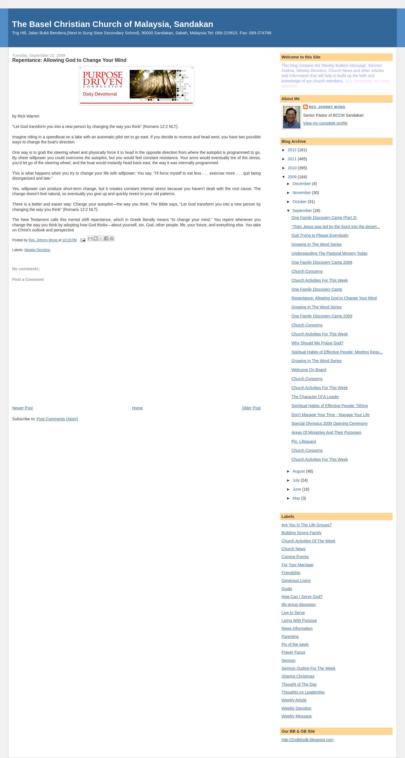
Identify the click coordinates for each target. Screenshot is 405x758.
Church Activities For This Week (320, 280)
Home (137, 408)
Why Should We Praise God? (317, 343)
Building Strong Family (301, 533)
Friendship (291, 572)
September (302, 210)
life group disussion (299, 604)
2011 (293, 159)
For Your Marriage (297, 565)
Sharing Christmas (298, 676)
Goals (287, 588)
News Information (297, 628)
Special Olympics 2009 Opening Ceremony (330, 423)
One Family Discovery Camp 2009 (322, 262)
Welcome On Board (309, 369)
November (302, 192)
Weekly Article (294, 700)
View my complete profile (325, 123)
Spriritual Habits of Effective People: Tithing (330, 405)
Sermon (289, 660)
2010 (293, 168)
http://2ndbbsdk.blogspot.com (308, 739)
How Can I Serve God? (302, 596)
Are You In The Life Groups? (307, 525)
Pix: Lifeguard (304, 441)
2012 (293, 150)
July (296, 480)
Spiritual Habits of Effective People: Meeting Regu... (337, 352)
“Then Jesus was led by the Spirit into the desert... (336, 226)
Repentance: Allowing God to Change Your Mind (334, 298)
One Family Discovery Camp (317, 289)
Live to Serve (293, 612)
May (296, 498)
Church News (293, 549)
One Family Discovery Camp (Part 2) (324, 217)
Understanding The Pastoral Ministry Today (330, 253)
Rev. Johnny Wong (327, 107)
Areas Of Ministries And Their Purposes (326, 432)
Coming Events (295, 556)
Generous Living (296, 580)
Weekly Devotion (37, 250)
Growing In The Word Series (317, 244)
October (300, 201)
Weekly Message (297, 716)
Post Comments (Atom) (57, 419)
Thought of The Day (299, 684)
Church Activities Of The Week (308, 541)
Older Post (251, 408)
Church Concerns (307, 271)
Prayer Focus (293, 652)
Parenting (290, 636)
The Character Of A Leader (315, 396)
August (299, 471)
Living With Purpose (299, 620)
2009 (293, 177)
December (302, 183)
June (297, 489)
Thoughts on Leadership (303, 692)
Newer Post (22, 408)
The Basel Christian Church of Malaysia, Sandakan (112, 24)
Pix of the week (295, 644)
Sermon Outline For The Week (308, 668)
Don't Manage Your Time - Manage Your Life (331, 414)
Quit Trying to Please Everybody (320, 235)
